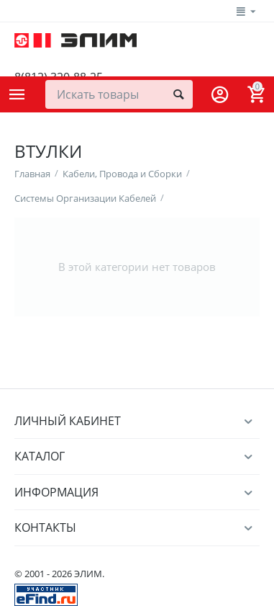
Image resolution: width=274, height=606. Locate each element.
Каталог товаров (17, 94)
